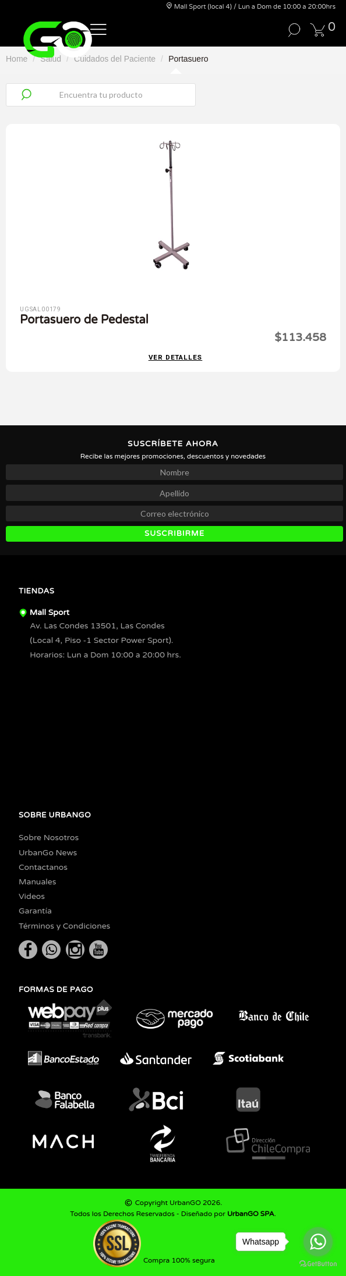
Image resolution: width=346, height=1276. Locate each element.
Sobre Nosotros (49, 838)
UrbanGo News (48, 853)
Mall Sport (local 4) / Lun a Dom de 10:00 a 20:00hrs (251, 6)
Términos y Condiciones (64, 926)
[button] (98, 28)
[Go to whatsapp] (318, 1241)
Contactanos (43, 867)
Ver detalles (176, 357)
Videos (32, 896)
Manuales (37, 882)
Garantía (35, 911)
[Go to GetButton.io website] (318, 1264)
